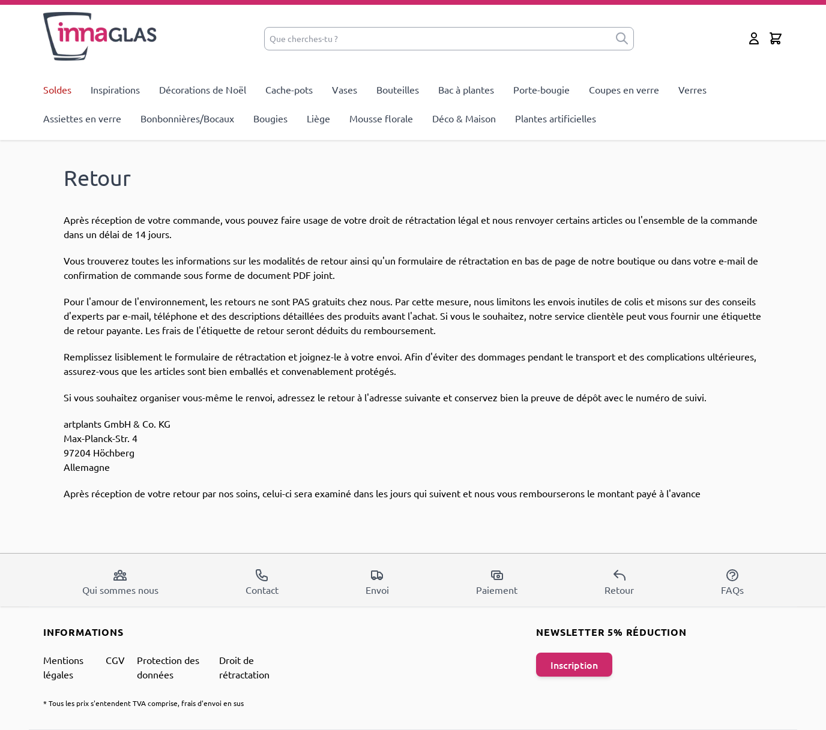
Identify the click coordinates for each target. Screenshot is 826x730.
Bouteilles (397, 89)
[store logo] (100, 36)
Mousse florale (381, 118)
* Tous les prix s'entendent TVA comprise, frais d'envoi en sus (143, 703)
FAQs (732, 582)
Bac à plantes (466, 89)
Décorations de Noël (202, 89)
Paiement (496, 582)
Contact (262, 582)
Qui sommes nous (120, 582)
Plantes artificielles (555, 118)
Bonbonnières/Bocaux (187, 118)
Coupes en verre (624, 89)
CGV (115, 660)
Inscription (574, 664)
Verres (692, 89)
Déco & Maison (464, 118)
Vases (344, 89)
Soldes (57, 89)
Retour (619, 582)
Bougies (270, 118)
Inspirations (115, 89)
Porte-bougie (541, 89)
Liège (318, 118)
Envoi (377, 582)
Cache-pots (289, 89)
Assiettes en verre (82, 118)
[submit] (622, 38)
